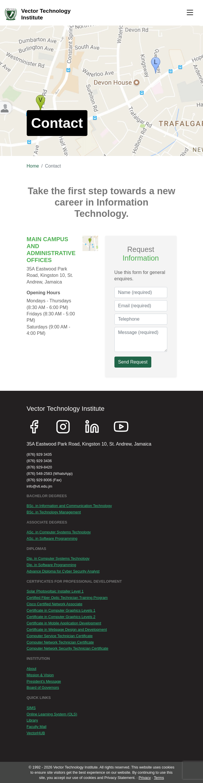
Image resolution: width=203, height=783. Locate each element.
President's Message (44, 681)
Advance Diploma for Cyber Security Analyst (63, 571)
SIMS (31, 708)
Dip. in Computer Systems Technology (58, 558)
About (31, 668)
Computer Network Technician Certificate (60, 642)
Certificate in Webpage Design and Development (67, 629)
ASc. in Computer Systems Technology (59, 532)
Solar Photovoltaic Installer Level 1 (55, 591)
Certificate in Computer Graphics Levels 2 (61, 617)
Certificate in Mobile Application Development (64, 623)
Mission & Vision (40, 675)
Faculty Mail (36, 726)
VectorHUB (36, 733)
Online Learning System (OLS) (52, 714)
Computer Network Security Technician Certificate (67, 648)
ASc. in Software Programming (52, 538)
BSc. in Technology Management (54, 512)
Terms (159, 777)
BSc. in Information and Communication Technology (69, 506)
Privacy (145, 777)
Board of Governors (43, 687)
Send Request (133, 361)
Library (32, 720)
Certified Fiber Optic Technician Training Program (67, 597)
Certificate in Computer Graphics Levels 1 (61, 610)
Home (33, 165)
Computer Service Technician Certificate (60, 636)
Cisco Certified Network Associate (54, 604)
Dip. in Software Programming (51, 565)
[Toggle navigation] (190, 13)
